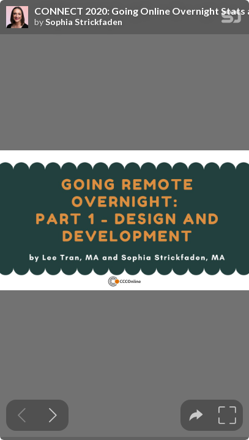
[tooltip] (196, 415)
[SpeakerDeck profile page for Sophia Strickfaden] (17, 17)
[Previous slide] (21, 415)
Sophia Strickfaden (83, 22)
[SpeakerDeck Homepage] (231, 19)
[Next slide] (53, 415)
